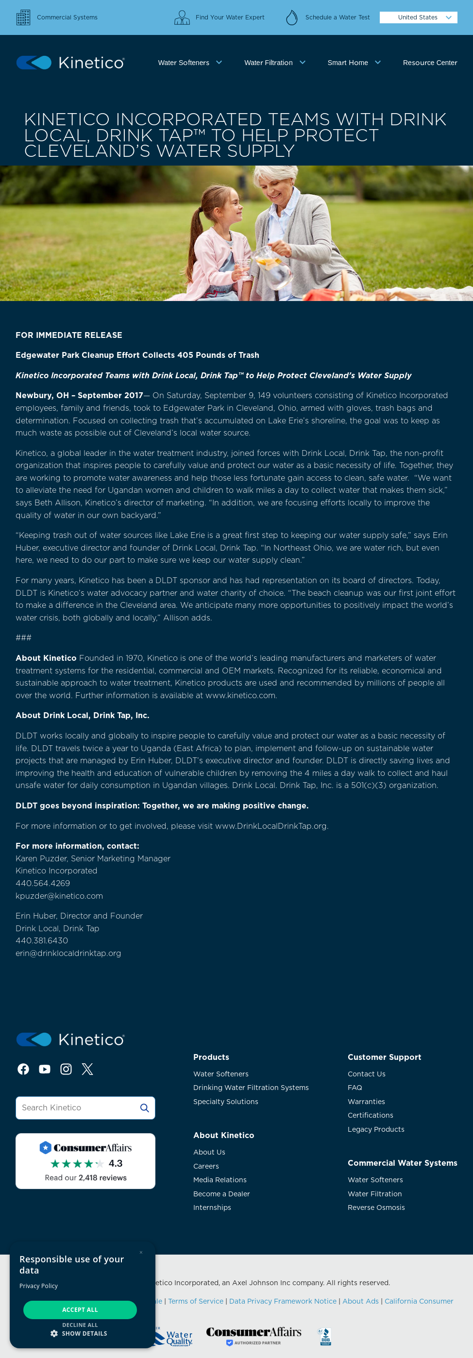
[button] (82, 1333)
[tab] (192, 63)
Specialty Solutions (225, 1102)
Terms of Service (195, 1301)
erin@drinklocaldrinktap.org (68, 953)
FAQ (355, 1087)
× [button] (141, 1252)
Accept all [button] (80, 1310)
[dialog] (82, 1294)
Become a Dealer (221, 1194)
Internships (212, 1207)
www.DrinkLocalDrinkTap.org (271, 826)
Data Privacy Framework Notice (283, 1301)
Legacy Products (376, 1129)
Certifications (370, 1115)
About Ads (360, 1301)
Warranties (366, 1102)
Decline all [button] (80, 1324)
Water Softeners (221, 1074)
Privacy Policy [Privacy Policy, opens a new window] (38, 1286)
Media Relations (220, 1180)
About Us (209, 1152)
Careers (206, 1166)
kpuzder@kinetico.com (59, 896)
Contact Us (367, 1074)
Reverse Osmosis (376, 1207)
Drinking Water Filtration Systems (251, 1087)
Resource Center (430, 63)
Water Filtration (375, 1194)
